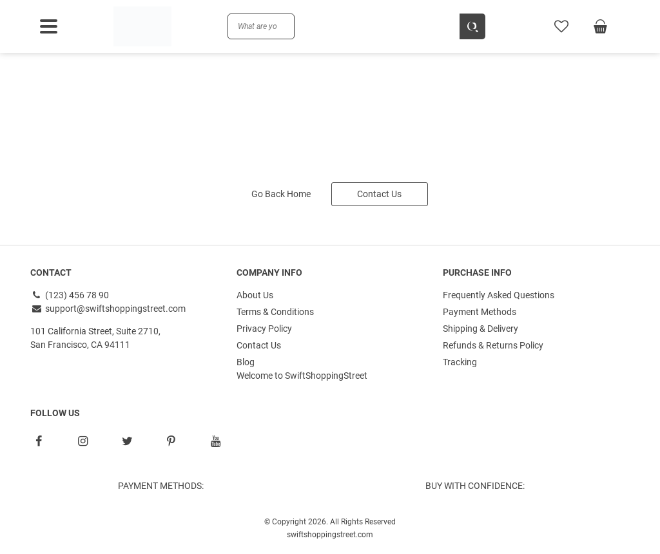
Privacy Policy (264, 328)
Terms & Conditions (275, 312)
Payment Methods (479, 312)
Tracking (460, 362)
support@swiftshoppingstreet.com (108, 308)
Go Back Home (281, 194)
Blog (246, 362)
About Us (255, 295)
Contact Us (379, 194)
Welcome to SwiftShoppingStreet (302, 375)
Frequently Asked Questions (498, 295)
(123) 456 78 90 (69, 295)
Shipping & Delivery (480, 328)
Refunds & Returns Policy (493, 345)
